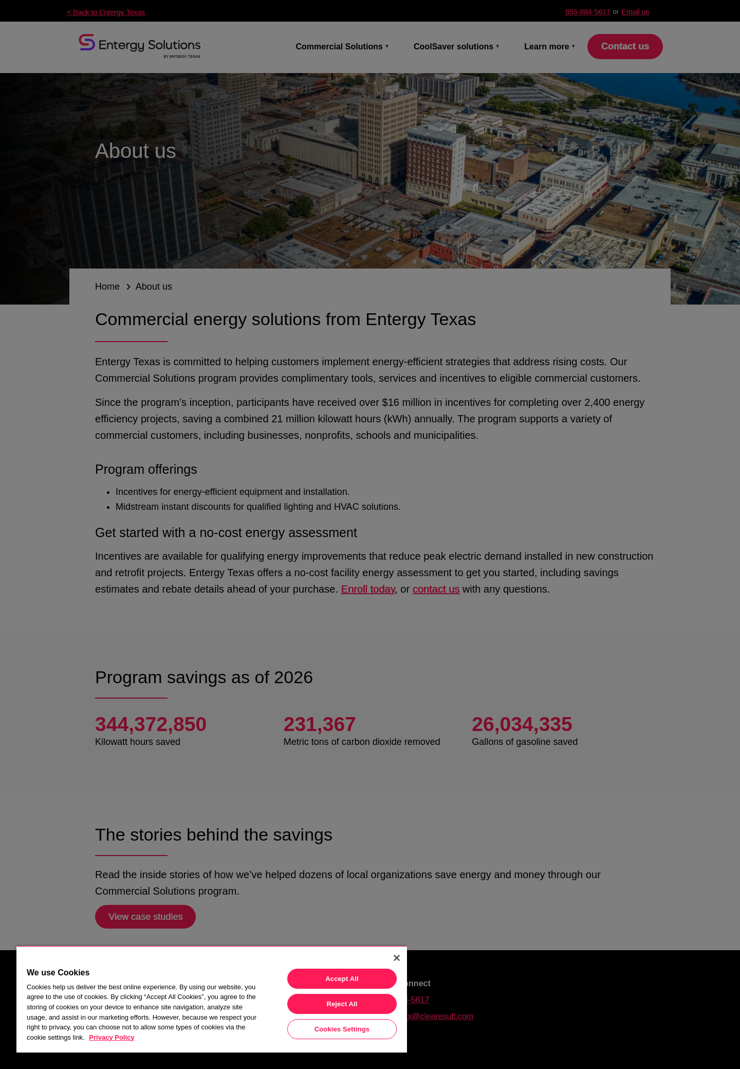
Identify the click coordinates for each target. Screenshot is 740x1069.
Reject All (341, 1004)
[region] (211, 999)
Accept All (341, 979)
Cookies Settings (342, 1029)
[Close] (397, 958)
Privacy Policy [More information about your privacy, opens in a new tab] (111, 1037)
